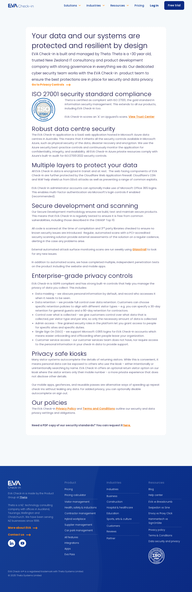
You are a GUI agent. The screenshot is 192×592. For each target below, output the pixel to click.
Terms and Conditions (99, 409)
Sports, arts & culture (119, 519)
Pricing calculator (75, 495)
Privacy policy (156, 530)
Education (113, 513)
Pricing (69, 489)
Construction (115, 502)
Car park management (79, 530)
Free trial (174, 5)
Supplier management (78, 525)
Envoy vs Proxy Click (160, 513)
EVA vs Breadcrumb (160, 502)
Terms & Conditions (160, 535)
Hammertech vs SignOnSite (158, 521)
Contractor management (80, 513)
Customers (113, 526)
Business (112, 496)
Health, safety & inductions (81, 507)
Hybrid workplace (75, 519)
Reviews (111, 531)
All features (71, 537)
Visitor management (77, 502)
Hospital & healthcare (120, 507)
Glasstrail (139, 249)
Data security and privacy (164, 541)
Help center (155, 495)
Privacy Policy (66, 409)
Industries (112, 489)
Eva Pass (70, 554)
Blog (151, 489)
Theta (23, 497)
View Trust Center (141, 117)
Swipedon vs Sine (159, 507)
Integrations (72, 543)
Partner (111, 538)
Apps (68, 548)
